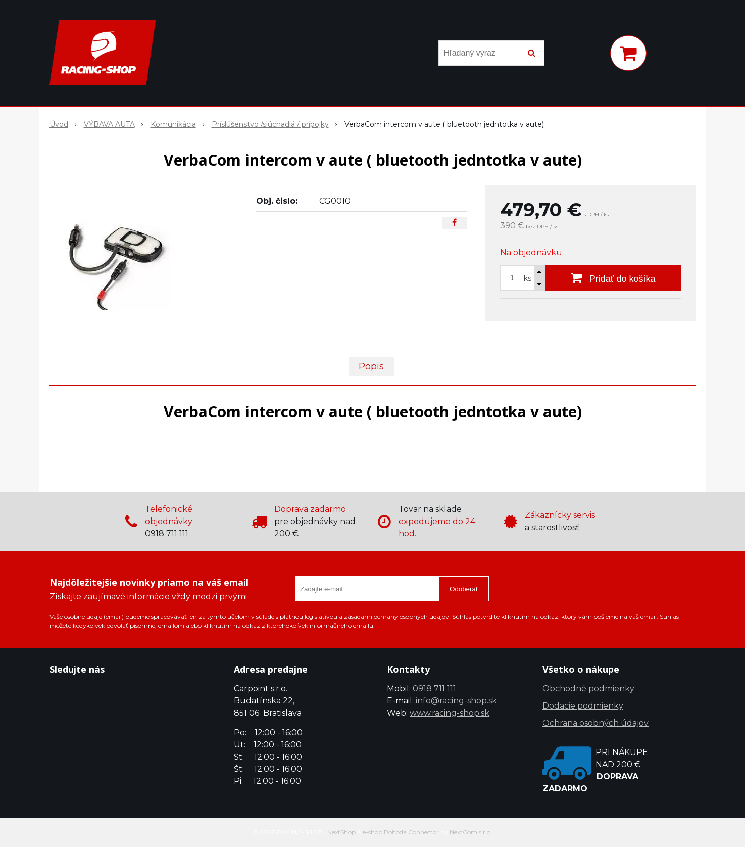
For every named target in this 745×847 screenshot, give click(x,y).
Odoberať (464, 589)
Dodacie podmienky (582, 706)
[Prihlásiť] (588, 55)
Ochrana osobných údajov (595, 723)
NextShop (341, 832)
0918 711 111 (434, 688)
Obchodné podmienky (588, 688)
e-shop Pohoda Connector (401, 832)
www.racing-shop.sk (449, 713)
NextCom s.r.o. (471, 832)
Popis (371, 366)
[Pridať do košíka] (613, 278)
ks (527, 278)
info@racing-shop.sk (456, 700)
